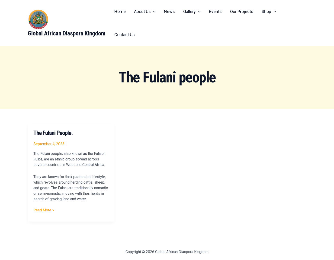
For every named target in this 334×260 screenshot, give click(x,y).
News (169, 11)
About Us (145, 11)
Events (215, 11)
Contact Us (124, 34)
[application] (153, 11)
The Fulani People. (53, 132)
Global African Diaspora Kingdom (67, 33)
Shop (269, 11)
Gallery (192, 11)
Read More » (43, 209)
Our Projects (241, 11)
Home (120, 11)
